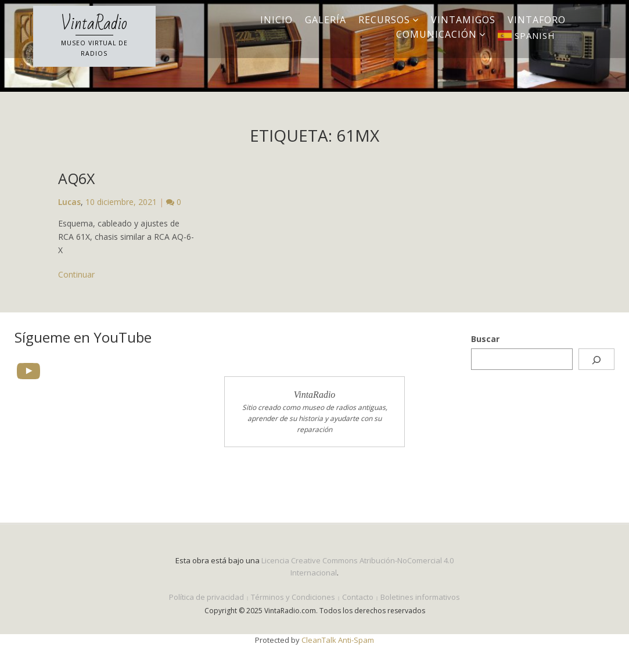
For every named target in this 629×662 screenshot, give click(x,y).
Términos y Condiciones (293, 597)
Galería (325, 19)
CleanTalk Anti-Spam (337, 640)
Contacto (357, 597)
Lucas (69, 201)
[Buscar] (596, 359)
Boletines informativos (420, 597)
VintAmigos (463, 19)
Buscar (485, 338)
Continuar (76, 274)
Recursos (384, 19)
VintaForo (537, 19)
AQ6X (76, 178)
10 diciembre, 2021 (121, 201)
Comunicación (436, 34)
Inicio (276, 19)
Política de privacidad (206, 597)
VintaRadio (94, 23)
